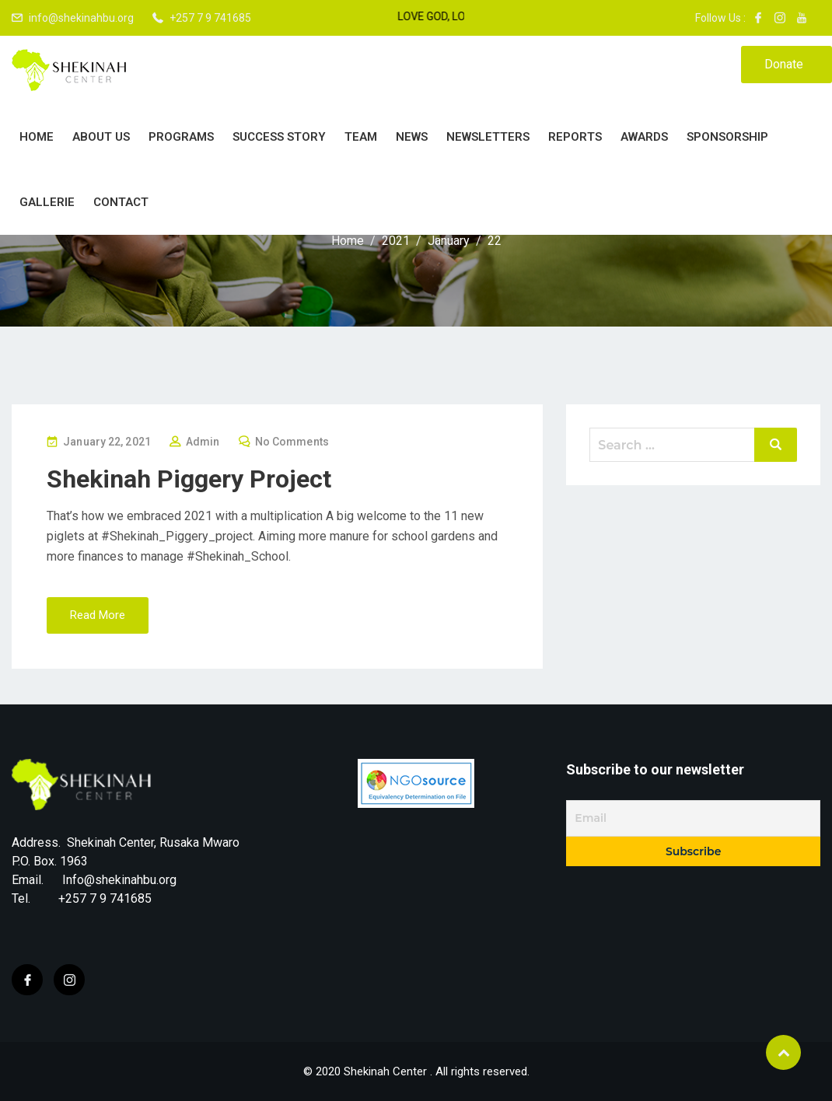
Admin (203, 441)
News (412, 137)
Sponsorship (727, 137)
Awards (644, 137)
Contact (121, 202)
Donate (783, 64)
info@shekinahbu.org (81, 18)
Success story (279, 137)
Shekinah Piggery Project (189, 479)
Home (36, 137)
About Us (101, 137)
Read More (97, 615)
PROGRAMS (181, 137)
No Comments (292, 441)
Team (360, 137)
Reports (575, 137)
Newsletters (488, 137)
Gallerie (47, 202)
